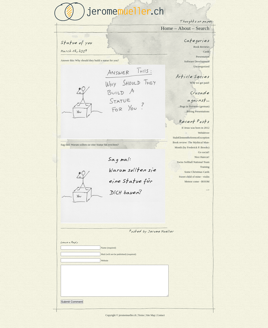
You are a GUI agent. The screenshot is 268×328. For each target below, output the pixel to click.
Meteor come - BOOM (196, 181)
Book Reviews (201, 46)
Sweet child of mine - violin (194, 176)
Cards (206, 51)
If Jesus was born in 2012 (195, 127)
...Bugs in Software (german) (193, 106)
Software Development (196, 61)
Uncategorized (201, 66)
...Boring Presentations (197, 111)
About (184, 28)
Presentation (202, 56)
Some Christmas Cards (196, 171)
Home (167, 28)
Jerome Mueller (161, 231)
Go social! (203, 152)
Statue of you (76, 42)
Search (202, 28)
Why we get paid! (199, 82)
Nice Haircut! (202, 157)
